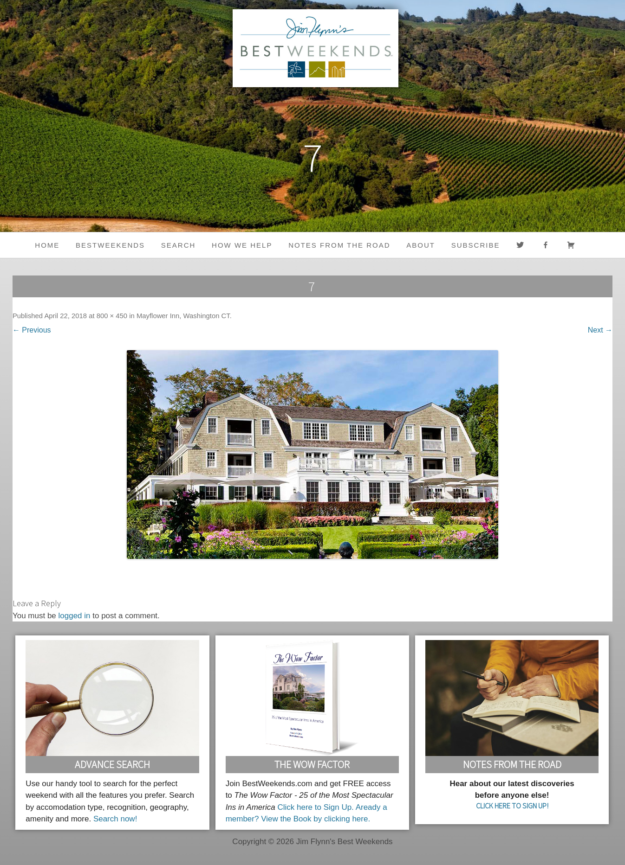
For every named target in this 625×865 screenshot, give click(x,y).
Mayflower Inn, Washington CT (183, 316)
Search (178, 245)
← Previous (32, 330)
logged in (75, 615)
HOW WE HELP (242, 245)
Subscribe (475, 245)
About (420, 245)
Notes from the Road (339, 245)
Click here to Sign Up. (315, 807)
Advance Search (112, 764)
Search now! (115, 818)
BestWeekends (110, 245)
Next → (600, 330)
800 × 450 (112, 316)
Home (47, 245)
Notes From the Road (512, 764)
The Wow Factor (312, 764)
